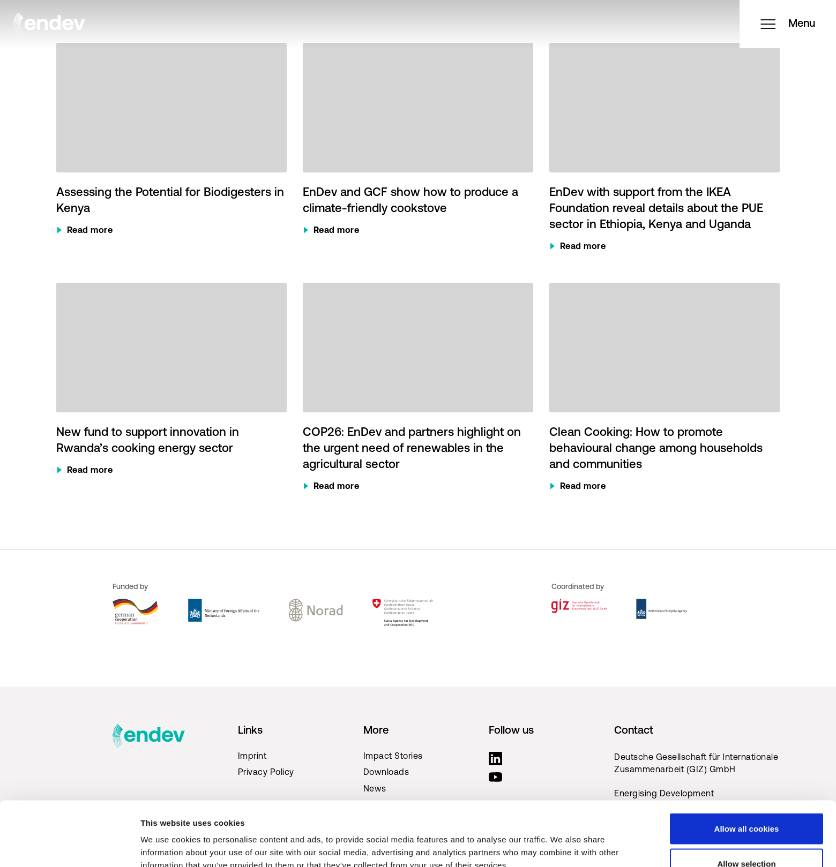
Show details (562, 839)
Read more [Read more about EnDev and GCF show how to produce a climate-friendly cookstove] (337, 231)
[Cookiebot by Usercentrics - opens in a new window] (69, 846)
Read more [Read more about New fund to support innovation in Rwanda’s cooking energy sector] (90, 470)
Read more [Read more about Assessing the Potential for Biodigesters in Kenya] (90, 231)
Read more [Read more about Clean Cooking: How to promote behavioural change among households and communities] (583, 486)
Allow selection (746, 803)
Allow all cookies (746, 768)
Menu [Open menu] (787, 24)
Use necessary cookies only (746, 838)
